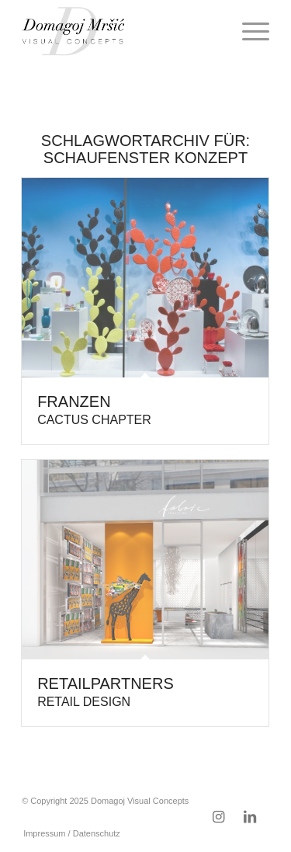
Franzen (94, 409)
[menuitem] (248, 31)
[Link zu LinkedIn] (250, 817)
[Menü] (248, 31)
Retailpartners (105, 691)
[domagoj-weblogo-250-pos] (121, 31)
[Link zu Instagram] (218, 817)
